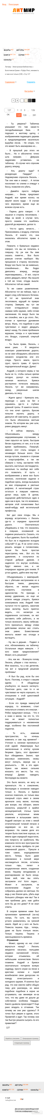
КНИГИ (7, 55)
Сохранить (31, 82)
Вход (4, 4)
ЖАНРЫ (7, 50)
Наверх (37, 1112)
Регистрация (14, 4)
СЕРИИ (21, 55)
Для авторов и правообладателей (27, 1109)
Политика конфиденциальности (26, 1111)
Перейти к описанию (12, 1038)
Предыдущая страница (30, 1038)
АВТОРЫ (20, 50)
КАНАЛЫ (7, 60)
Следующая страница (21, 1043)
